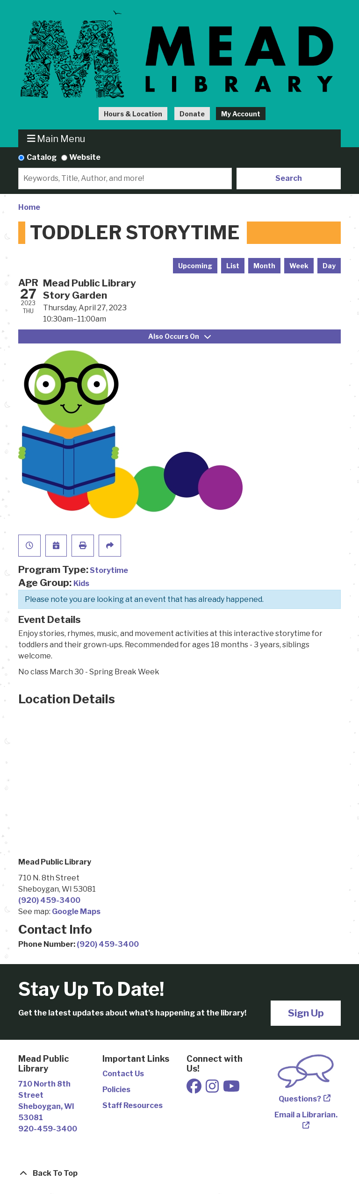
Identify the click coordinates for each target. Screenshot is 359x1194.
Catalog (42, 157)
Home (29, 207)
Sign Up (306, 1013)
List (232, 266)
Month (264, 266)
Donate (192, 114)
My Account (240, 114)
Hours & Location (133, 114)
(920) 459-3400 (49, 900)
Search (288, 178)
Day (329, 266)
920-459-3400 (47, 1128)
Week (299, 266)
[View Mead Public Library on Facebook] (195, 1089)
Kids (81, 583)
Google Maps (76, 911)
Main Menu (56, 138)
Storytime (109, 570)
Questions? (300, 1098)
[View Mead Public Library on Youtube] (231, 1089)
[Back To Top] (179, 1173)
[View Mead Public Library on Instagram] (213, 1089)
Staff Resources (132, 1105)
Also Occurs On (179, 336)
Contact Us (123, 1073)
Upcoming (195, 266)
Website (85, 157)
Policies (116, 1089)
